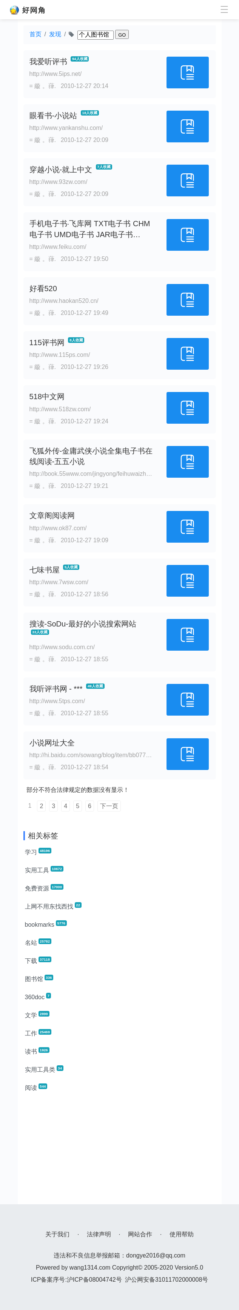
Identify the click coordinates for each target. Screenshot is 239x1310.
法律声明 (99, 1234)
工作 (38, 1033)
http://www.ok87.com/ (58, 528)
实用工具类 (44, 1069)
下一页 (109, 806)
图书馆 (39, 978)
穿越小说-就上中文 (61, 169)
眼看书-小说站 (53, 115)
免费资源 (44, 888)
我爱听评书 (48, 61)
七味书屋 (44, 570)
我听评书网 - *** (56, 689)
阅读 (36, 1087)
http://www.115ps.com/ (59, 355)
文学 (37, 1014)
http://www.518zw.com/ (60, 409)
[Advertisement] (119, 1151)
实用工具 (44, 869)
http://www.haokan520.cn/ (64, 301)
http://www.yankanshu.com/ (66, 128)
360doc (38, 996)
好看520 (43, 288)
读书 (37, 1051)
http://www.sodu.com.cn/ (62, 647)
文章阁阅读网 (52, 515)
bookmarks (46, 924)
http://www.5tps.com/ (57, 701)
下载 (38, 960)
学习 (38, 851)
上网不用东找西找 (53, 906)
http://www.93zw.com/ (58, 182)
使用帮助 (182, 1234)
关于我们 (57, 1234)
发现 (55, 34)
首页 (35, 34)
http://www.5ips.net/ (55, 74)
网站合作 (140, 1234)
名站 (38, 942)
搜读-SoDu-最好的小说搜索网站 (82, 624)
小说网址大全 (52, 743)
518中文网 (47, 396)
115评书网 (47, 342)
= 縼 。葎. (42, 86)
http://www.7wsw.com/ (59, 582)
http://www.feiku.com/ (57, 247)
